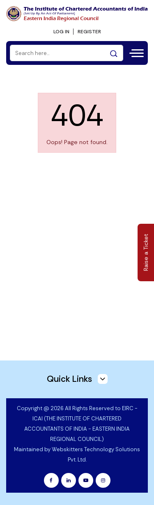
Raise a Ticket (145, 252)
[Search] (66, 53)
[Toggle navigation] (135, 52)
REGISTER (89, 31)
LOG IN (61, 31)
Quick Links (77, 379)
